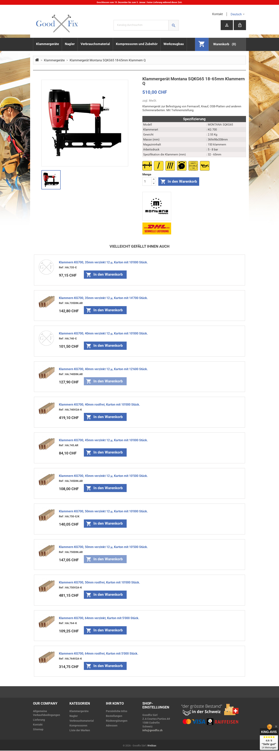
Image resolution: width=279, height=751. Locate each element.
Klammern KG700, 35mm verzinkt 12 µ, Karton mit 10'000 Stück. (103, 263)
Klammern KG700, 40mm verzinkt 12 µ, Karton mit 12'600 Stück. (103, 369)
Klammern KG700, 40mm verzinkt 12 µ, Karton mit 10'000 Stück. (103, 334)
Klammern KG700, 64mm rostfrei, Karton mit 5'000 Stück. (98, 654)
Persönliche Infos (116, 711)
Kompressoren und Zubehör (137, 44)
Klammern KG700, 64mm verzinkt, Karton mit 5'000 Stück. (99, 618)
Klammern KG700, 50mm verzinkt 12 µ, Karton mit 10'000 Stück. (103, 512)
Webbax (151, 745)
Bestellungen (114, 716)
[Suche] (146, 25)
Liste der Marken (79, 730)
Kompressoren (78, 725)
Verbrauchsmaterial (95, 44)
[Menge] (147, 181)
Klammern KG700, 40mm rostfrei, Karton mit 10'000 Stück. (99, 405)
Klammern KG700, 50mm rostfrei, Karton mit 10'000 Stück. (99, 583)
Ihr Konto (115, 704)
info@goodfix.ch (152, 730)
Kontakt (217, 14)
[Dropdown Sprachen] (244, 14)
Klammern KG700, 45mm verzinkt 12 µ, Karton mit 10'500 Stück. (103, 476)
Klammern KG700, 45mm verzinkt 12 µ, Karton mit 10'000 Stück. (103, 440)
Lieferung (39, 720)
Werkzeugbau (173, 44)
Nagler (70, 44)
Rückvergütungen (116, 721)
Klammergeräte (47, 44)
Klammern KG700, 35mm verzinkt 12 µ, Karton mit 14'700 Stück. (103, 298)
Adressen (111, 725)
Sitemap (38, 729)
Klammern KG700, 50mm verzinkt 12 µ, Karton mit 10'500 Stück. (103, 547)
